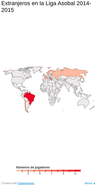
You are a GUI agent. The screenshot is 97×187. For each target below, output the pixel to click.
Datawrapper (26, 183)
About (88, 183)
